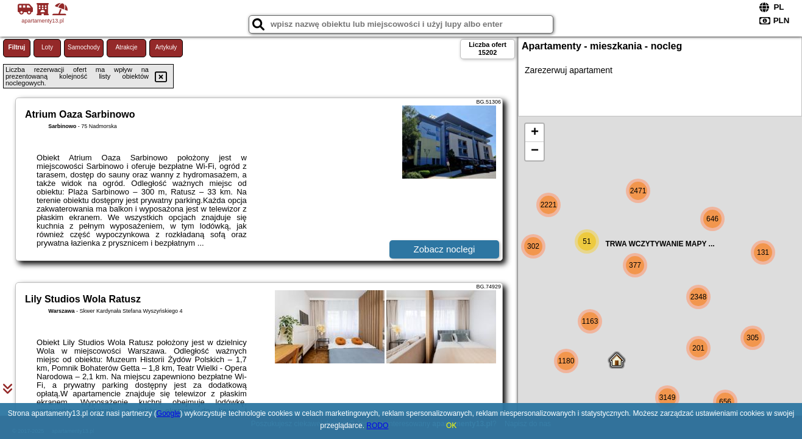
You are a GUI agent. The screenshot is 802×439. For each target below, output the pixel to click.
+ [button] (535, 133)
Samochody (84, 47)
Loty (47, 47)
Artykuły (166, 47)
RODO (377, 425)
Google (168, 413)
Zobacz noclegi (444, 249)
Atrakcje (126, 47)
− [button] (535, 151)
